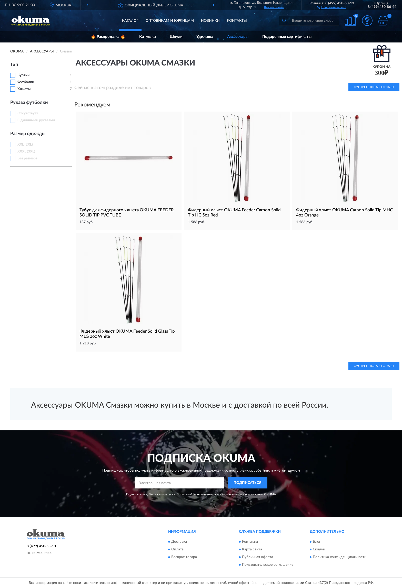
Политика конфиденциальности (339, 557)
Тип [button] (14, 64)
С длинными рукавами (36, 120)
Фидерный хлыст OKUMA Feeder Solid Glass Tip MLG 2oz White (127, 334)
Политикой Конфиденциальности (200, 494)
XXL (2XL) (25, 144)
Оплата (177, 549)
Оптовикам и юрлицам (170, 21)
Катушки (147, 37)
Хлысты (24, 89)
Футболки (25, 82)
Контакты (237, 21)
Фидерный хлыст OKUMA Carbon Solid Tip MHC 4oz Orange (344, 212)
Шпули (176, 37)
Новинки (210, 21)
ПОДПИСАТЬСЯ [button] (248, 483)
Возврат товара (184, 557)
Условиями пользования (245, 494)
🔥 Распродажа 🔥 (108, 37)
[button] (331, 6)
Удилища (204, 37)
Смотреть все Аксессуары (374, 366)
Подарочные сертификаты (286, 37)
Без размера (27, 158)
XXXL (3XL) (26, 151)
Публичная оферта (257, 557)
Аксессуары (237, 37)
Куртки (23, 75)
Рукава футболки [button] (29, 102)
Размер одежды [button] (28, 134)
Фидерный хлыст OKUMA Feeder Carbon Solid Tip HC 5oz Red (234, 212)
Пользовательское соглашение (267, 565)
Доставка (179, 541)
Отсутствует (27, 113)
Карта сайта (252, 549)
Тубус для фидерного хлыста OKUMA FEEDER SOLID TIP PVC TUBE (126, 212)
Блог (317, 541)
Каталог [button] (130, 21)
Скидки (319, 549)
